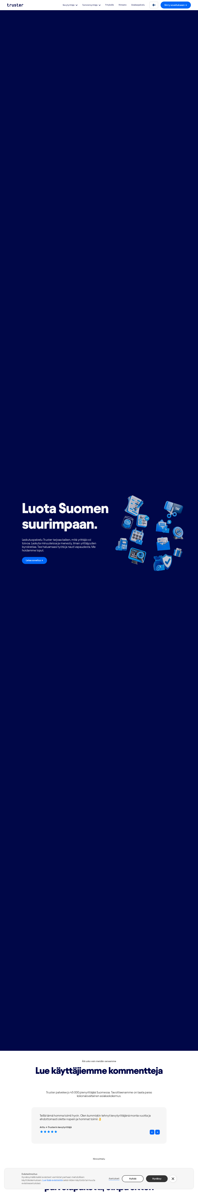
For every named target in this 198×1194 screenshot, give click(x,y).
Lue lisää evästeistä (52, 1180)
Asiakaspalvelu (138, 5)
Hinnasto (123, 5)
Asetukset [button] (114, 1178)
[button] (70, 5)
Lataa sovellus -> (34, 560)
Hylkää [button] (132, 1178)
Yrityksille (109, 5)
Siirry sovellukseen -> (175, 5)
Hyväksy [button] (156, 1178)
